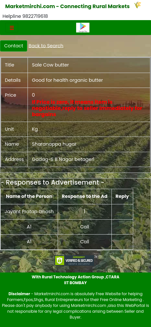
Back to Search (46, 45)
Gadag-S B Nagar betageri (63, 159)
